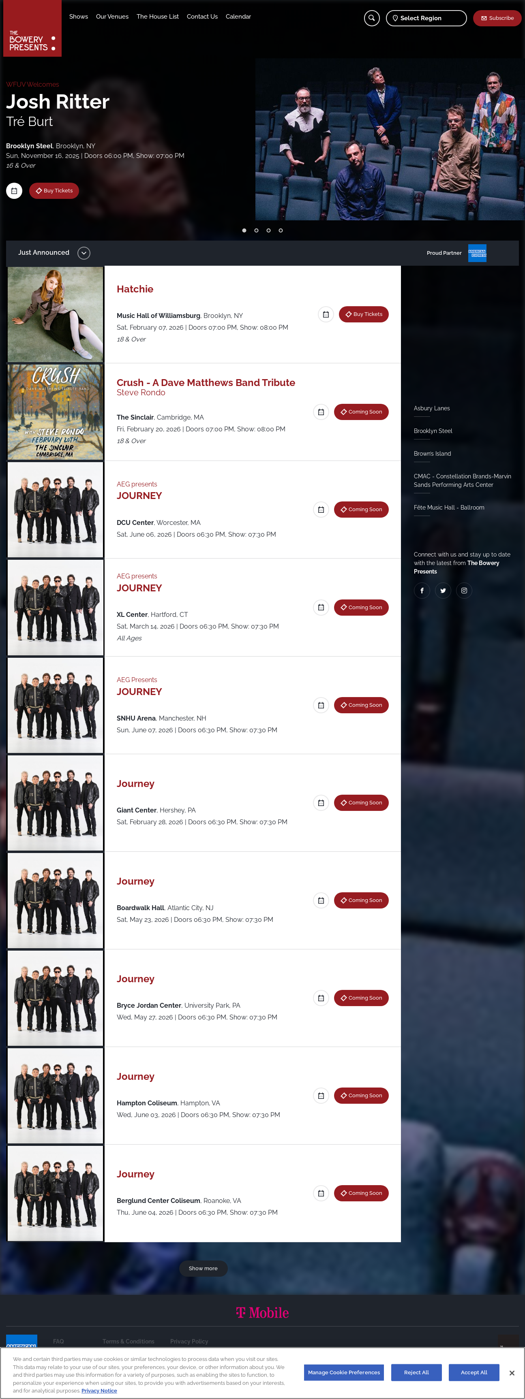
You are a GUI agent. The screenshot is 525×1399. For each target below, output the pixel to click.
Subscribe (501, 18)
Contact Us (203, 16)
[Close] (512, 1373)
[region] (262, 1373)
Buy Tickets (50, 190)
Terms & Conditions (128, 1341)
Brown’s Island (432, 453)
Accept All (474, 1372)
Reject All (416, 1372)
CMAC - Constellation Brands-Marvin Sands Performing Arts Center (462, 480)
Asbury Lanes (432, 408)
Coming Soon (365, 411)
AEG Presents (137, 680)
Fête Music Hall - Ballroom (449, 507)
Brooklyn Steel (433, 431)
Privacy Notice (99, 1391)
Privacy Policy (189, 1341)
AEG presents (137, 484)
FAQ (58, 1341)
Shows (79, 16)
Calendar (239, 16)
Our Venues (113, 16)
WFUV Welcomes (32, 84)
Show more (203, 1268)
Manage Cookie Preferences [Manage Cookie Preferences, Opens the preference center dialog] (344, 1372)
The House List (158, 16)
